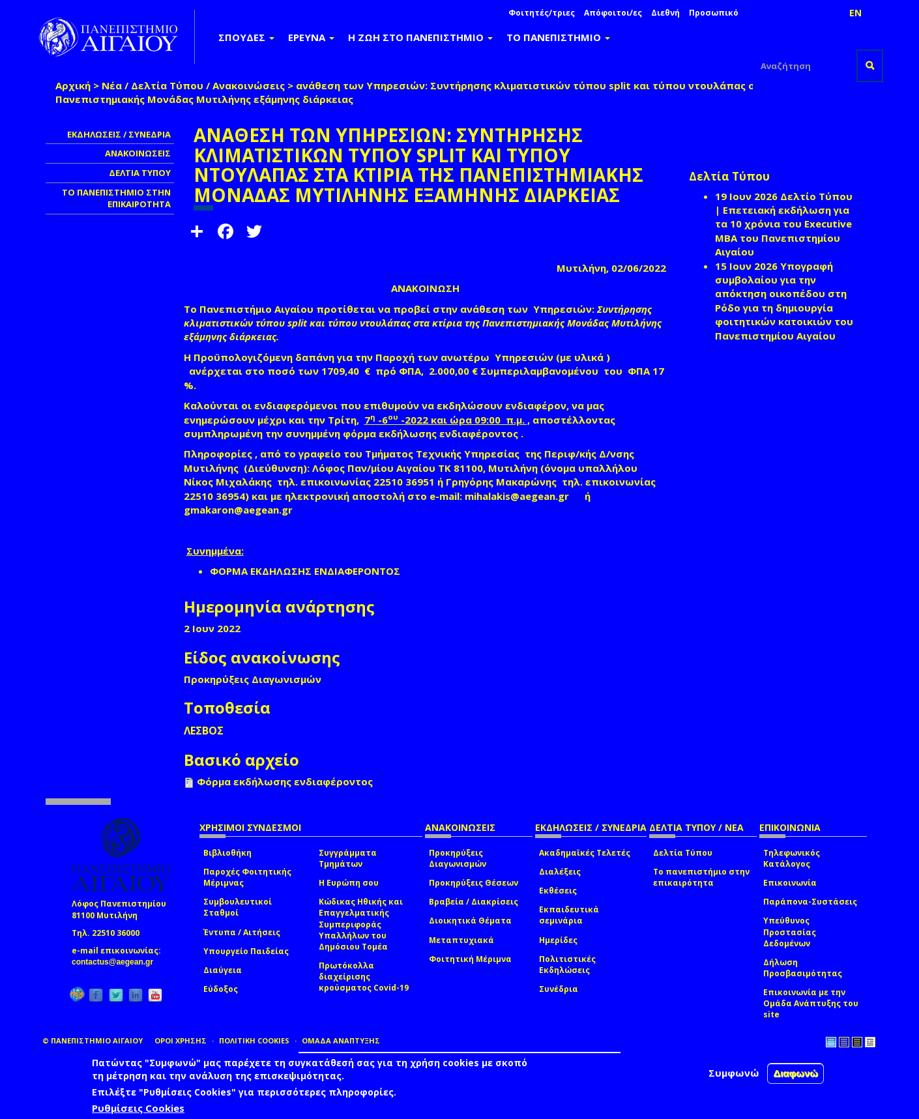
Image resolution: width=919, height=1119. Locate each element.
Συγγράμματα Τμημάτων (348, 858)
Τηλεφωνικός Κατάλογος (791, 858)
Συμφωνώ (733, 1072)
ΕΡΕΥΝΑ (311, 37)
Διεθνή (665, 12)
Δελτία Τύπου (682, 852)
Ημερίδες (558, 940)
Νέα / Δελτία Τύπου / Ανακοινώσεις (193, 85)
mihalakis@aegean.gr (521, 495)
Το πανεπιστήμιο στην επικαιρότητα (701, 877)
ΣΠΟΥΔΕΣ (246, 37)
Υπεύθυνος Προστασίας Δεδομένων (789, 931)
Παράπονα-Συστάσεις (810, 901)
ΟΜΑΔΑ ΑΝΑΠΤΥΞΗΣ (341, 1040)
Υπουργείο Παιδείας (246, 951)
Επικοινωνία (790, 882)
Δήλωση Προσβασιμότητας (802, 968)
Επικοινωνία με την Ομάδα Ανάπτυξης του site (810, 1003)
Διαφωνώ (795, 1073)
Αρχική (73, 85)
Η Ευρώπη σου (349, 882)
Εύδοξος (220, 989)
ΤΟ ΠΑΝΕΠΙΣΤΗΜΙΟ (558, 37)
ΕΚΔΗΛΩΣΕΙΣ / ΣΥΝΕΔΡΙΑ (119, 134)
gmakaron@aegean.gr (242, 509)
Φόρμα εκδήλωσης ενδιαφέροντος (285, 781)
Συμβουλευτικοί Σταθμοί (237, 907)
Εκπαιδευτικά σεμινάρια (569, 915)
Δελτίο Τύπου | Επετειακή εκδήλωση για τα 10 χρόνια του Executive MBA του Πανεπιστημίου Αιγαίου (784, 224)
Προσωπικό (713, 12)
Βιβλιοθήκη (227, 852)
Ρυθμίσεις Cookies (138, 1107)
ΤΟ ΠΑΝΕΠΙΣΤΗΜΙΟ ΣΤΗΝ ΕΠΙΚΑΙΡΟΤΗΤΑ (116, 198)
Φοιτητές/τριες (541, 12)
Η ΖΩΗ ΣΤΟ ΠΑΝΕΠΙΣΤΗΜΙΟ (420, 37)
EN (855, 13)
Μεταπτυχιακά (461, 940)
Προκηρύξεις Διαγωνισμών (457, 858)
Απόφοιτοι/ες (613, 12)
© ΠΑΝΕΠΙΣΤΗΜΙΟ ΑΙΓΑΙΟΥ (92, 1040)
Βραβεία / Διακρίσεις (473, 901)
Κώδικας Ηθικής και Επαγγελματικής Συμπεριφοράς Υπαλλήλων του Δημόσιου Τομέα (361, 924)
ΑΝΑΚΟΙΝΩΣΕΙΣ (138, 153)
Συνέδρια (558, 989)
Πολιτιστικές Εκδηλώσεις (567, 964)
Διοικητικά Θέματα (470, 920)
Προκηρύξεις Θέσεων (473, 882)
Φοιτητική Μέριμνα (470, 959)
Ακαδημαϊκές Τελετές (584, 852)
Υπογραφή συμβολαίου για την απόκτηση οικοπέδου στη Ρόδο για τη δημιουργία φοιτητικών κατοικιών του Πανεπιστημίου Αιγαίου (784, 300)
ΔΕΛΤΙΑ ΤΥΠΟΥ (140, 173)
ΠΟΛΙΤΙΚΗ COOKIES (254, 1040)
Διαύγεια (222, 970)
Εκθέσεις (558, 890)
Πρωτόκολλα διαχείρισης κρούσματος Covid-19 (364, 976)
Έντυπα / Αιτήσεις (241, 932)
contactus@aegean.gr (116, 961)
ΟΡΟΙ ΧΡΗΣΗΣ (180, 1040)
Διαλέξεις (560, 871)
